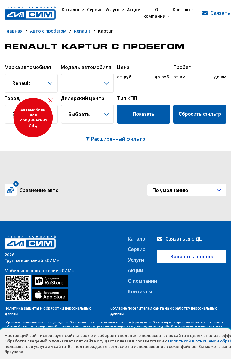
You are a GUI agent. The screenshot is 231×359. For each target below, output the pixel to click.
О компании (156, 13)
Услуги (114, 9)
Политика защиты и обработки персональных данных (48, 311)
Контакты (184, 9)
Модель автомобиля (86, 68)
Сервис (94, 9)
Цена (123, 68)
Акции (133, 9)
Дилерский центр (82, 99)
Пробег (182, 68)
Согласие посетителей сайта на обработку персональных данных (163, 311)
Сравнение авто (36, 189)
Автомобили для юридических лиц (33, 117)
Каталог (73, 9)
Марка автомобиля (28, 68)
